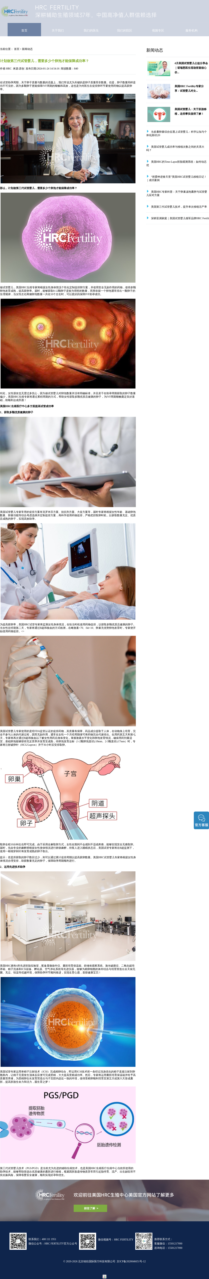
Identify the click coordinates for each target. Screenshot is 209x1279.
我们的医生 (91, 30)
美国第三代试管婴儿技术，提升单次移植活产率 (179, 206)
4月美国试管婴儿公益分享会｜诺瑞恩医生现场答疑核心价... (191, 68)
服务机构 (191, 30)
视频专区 (158, 30)
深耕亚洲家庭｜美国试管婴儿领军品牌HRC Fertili (180, 218)
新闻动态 (27, 49)
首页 (24, 30)
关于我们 (58, 30)
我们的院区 (124, 30)
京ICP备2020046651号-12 (131, 1261)
